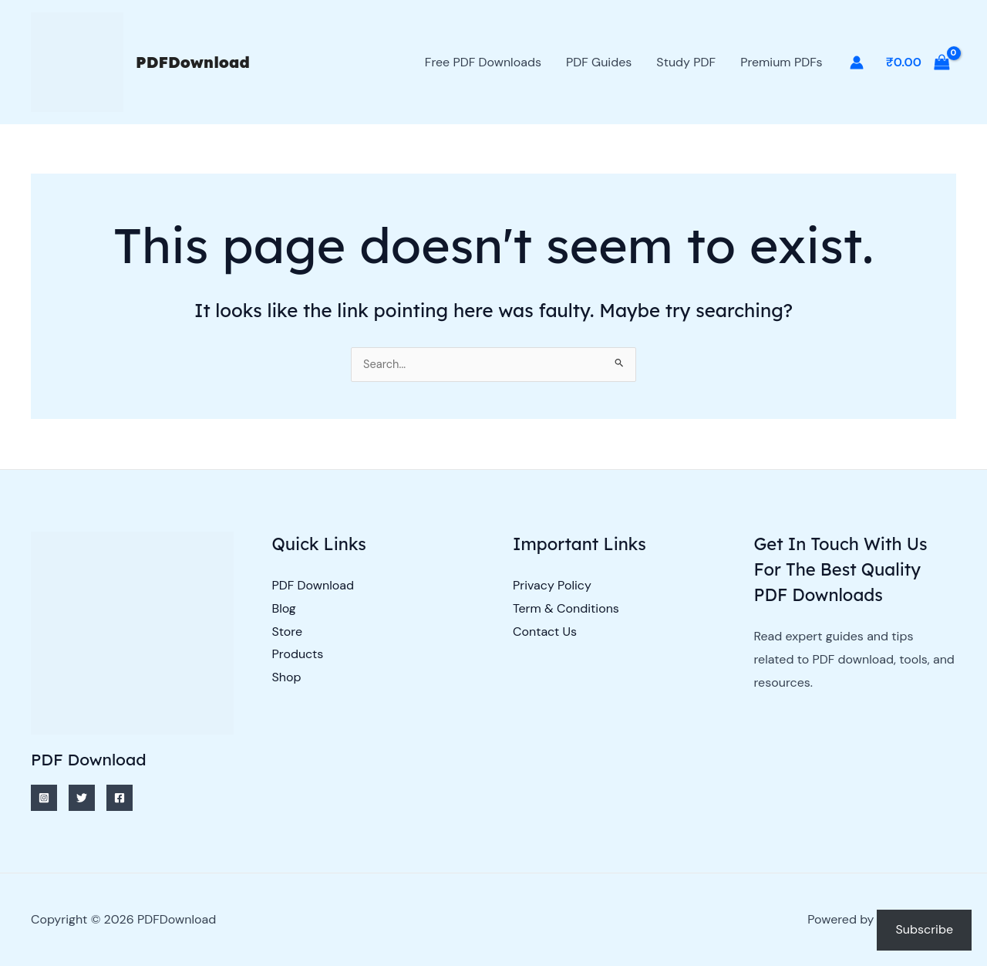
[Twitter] (82, 798)
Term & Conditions (566, 608)
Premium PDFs (781, 62)
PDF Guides (599, 62)
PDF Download (313, 586)
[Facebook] (119, 798)
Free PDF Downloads (483, 62)
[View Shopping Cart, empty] (917, 62)
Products (298, 655)
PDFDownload (193, 62)
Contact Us (545, 631)
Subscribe (924, 929)
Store (287, 631)
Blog (284, 608)
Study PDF (686, 62)
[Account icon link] (857, 62)
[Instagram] (44, 798)
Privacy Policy (552, 586)
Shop (286, 678)
